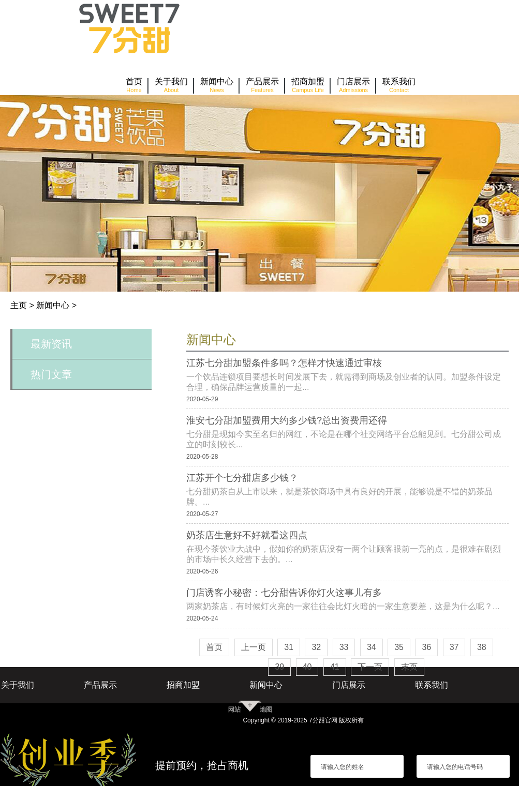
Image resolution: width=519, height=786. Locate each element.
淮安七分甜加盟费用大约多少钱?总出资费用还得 (286, 420)
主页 (18, 305)
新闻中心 (52, 305)
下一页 (370, 666)
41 (334, 666)
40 (307, 666)
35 (399, 647)
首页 (214, 647)
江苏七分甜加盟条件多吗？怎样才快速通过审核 (284, 363)
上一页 (253, 647)
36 (426, 647)
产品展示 (100, 685)
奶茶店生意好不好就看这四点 (246, 535)
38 (481, 647)
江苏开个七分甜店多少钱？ (242, 478)
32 (316, 647)
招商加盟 (183, 685)
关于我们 (17, 685)
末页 (409, 666)
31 (288, 647)
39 (279, 666)
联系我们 (431, 685)
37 (454, 647)
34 (371, 647)
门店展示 (348, 685)
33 (344, 647)
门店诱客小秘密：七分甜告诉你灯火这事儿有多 (284, 592)
